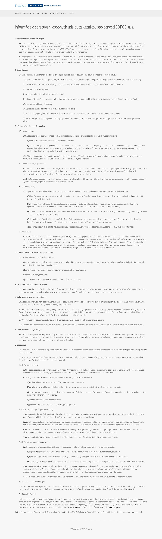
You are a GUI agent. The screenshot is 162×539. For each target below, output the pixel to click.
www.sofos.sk (136, 512)
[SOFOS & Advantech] (38, 4)
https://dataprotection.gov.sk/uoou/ (80, 507)
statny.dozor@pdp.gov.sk (110, 507)
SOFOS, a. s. (87, 529)
